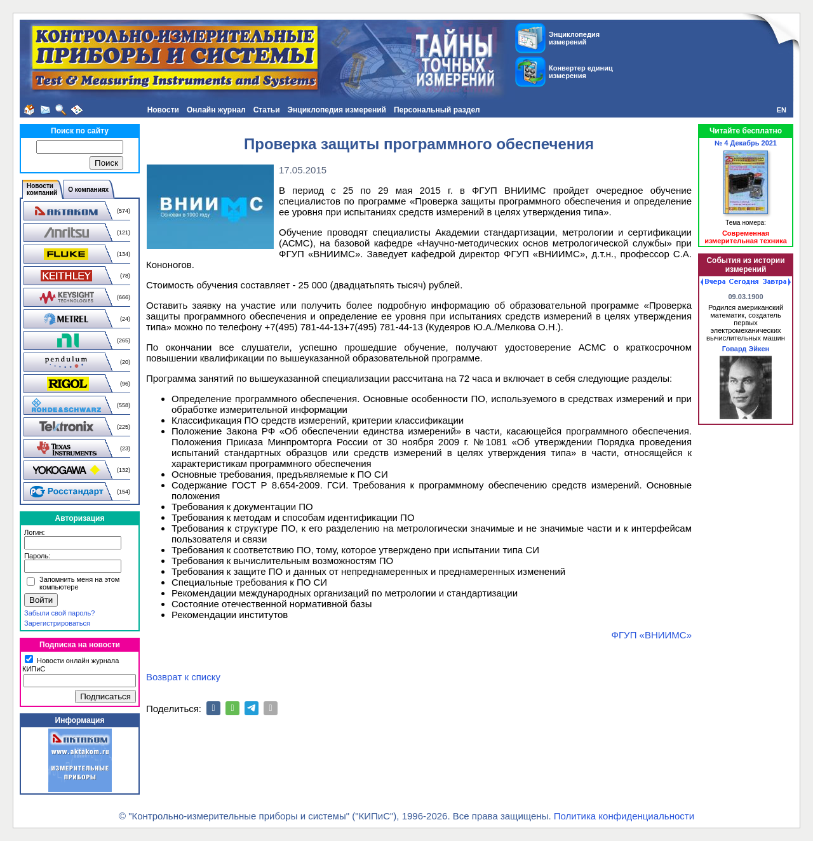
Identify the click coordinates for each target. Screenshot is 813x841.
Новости (163, 109)
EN (781, 110)
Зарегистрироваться (57, 623)
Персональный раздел (437, 109)
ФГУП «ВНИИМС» (652, 634)
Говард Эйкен (745, 349)
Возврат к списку (183, 676)
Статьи (266, 109)
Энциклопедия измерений (337, 109)
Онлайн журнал (216, 109)
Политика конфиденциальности (624, 816)
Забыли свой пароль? (59, 613)
